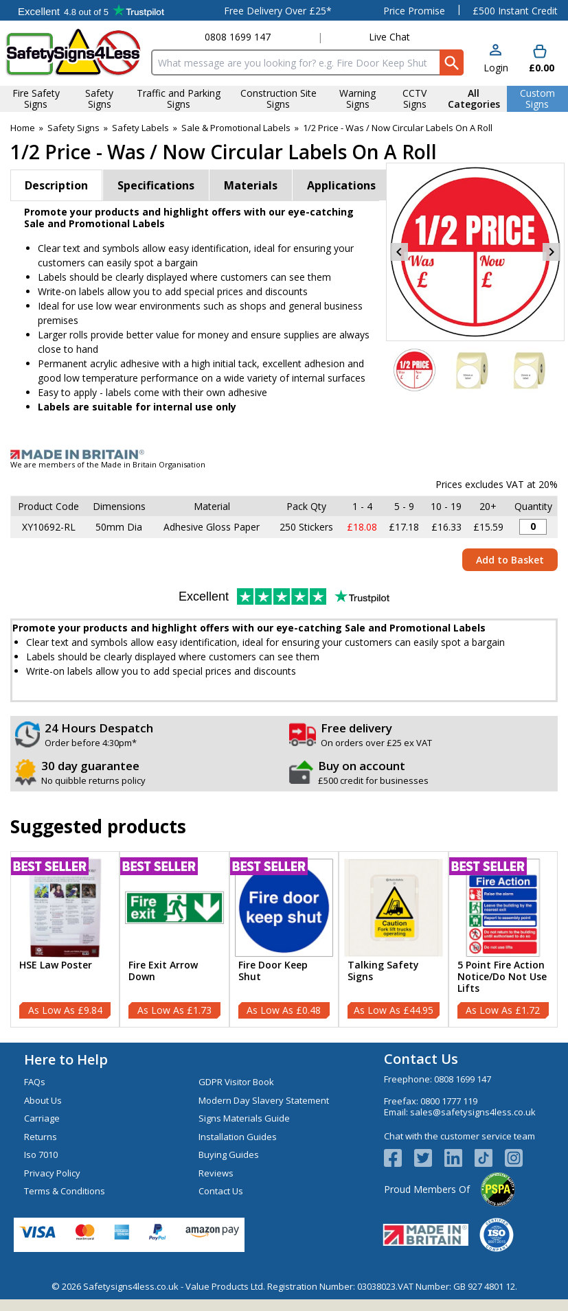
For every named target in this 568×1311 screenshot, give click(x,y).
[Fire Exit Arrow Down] (174, 939)
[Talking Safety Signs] (393, 939)
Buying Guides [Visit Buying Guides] (228, 1154)
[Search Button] (452, 62)
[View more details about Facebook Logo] (399, 1158)
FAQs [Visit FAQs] (34, 1082)
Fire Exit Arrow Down (163, 971)
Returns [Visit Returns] (40, 1136)
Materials (250, 185)
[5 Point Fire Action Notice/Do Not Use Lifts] (503, 939)
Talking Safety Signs (383, 971)
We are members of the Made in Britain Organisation (107, 464)
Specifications (155, 185)
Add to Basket (510, 559)
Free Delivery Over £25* (278, 10)
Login (496, 67)
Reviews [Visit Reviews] (216, 1173)
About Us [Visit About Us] (43, 1100)
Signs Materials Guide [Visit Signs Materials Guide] (244, 1118)
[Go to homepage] (73, 52)
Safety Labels (140, 127)
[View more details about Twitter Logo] (429, 1158)
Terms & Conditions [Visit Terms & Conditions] (64, 1191)
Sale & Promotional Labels (236, 127)
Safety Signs (73, 127)
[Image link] (284, 454)
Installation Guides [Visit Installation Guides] (237, 1136)
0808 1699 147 (238, 36)
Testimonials (91, 10)
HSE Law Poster (55, 965)
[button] (495, 59)
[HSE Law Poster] (65, 939)
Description (56, 185)
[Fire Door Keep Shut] (284, 939)
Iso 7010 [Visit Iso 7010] (41, 1154)
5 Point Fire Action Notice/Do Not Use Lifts (502, 977)
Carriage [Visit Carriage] (42, 1118)
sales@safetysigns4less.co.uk (473, 1112)
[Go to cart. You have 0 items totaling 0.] (540, 59)
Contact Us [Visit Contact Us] (220, 1191)
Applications (341, 185)
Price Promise (414, 10)
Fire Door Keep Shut (273, 971)
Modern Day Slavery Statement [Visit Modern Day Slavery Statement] (263, 1100)
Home (22, 127)
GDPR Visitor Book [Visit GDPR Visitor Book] (236, 1082)
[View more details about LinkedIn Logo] (459, 1158)
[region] (65, 907)
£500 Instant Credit (515, 10)
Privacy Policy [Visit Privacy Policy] (52, 1173)
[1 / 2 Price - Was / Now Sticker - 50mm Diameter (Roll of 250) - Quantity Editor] (533, 526)
